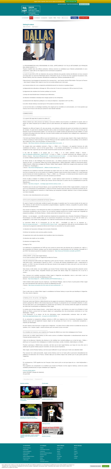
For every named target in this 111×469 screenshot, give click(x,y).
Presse (58, 17)
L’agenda (50, 17)
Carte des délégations (27, 451)
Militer (55, 17)
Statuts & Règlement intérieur (28, 456)
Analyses (36, 26)
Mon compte (59, 456)
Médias (41, 458)
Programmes (25, 454)
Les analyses (37, 17)
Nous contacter (84, 4)
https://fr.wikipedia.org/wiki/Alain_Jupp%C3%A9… (36, 154)
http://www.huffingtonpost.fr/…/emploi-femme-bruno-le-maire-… (50, 156)
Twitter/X (75, 451)
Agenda (58, 451)
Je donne (59, 454)
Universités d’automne (44, 461)
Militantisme (42, 459)
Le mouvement (25, 17)
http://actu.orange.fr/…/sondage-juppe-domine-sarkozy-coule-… (45, 183)
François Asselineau (27, 447)
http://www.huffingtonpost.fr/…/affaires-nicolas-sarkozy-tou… (44, 167)
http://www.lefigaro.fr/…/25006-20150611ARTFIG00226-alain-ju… (45, 278)
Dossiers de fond (43, 454)
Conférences (42, 451)
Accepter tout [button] (105, 466)
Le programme (44, 17)
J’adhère (58, 453)
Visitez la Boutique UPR (71, 1)
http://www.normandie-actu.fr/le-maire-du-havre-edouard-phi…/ (45, 285)
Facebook (76, 453)
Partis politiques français (28, 379)
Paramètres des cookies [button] (96, 466)
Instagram (76, 456)
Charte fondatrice (26, 453)
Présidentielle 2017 (38, 379)
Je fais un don (84, 17)
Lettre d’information (73, 4)
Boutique (58, 449)
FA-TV (75, 449)
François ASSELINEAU (29, 370)
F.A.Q (58, 459)
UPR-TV (31, 17)
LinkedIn (75, 458)
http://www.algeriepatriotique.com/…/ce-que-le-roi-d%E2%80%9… (40, 316)
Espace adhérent (62, 4)
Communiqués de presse (44, 449)
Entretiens (42, 456)
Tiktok (75, 454)
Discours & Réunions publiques (46, 453)
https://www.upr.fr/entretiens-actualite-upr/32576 (67, 251)
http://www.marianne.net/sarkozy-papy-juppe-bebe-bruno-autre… (45, 143)
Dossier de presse (26, 458)
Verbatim (58, 458)
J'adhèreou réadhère (74, 18)
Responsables (25, 449)
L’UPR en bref (25, 459)
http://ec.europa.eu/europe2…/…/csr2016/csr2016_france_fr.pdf (40, 224)
